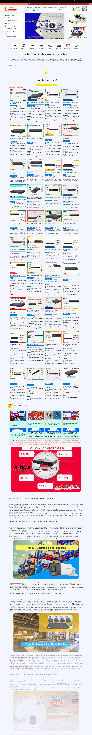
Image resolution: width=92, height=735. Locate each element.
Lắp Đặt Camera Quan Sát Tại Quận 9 (53, 442)
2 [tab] (46, 37)
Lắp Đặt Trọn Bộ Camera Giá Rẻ (35, 424)
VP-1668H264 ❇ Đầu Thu (68, 310)
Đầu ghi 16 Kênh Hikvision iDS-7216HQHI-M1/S (70, 198)
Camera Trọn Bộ (40, 3)
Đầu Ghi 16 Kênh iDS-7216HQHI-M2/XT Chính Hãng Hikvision (34, 198)
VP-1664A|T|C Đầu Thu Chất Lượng (51, 345)
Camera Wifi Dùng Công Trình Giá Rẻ (17, 424)
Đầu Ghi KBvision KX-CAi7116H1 (52, 197)
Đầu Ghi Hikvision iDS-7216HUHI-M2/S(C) (17, 250)
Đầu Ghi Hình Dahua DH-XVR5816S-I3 (35, 103)
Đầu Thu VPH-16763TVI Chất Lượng (16, 345)
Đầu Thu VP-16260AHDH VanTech (53, 172)
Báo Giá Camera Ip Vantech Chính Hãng (18, 444)
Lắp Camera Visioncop (9, 26)
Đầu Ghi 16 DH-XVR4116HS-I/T (16, 138)
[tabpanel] (46, 26)
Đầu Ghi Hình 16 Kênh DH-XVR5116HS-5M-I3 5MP (33, 311)
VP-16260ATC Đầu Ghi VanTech (70, 172)
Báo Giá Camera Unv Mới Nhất (70, 424)
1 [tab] (44, 37)
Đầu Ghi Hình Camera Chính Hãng (17, 87)
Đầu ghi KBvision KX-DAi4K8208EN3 (35, 440)
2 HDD (44, 85)
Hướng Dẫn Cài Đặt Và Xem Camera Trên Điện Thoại (39, 444)
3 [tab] (48, 37)
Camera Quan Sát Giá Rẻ (50, 3)
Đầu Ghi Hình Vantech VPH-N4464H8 (71, 440)
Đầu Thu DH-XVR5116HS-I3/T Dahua (71, 276)
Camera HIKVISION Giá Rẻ (10, 20)
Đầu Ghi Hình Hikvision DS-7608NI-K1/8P (53, 440)
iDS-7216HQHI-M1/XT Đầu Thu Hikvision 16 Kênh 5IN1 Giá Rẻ (34, 381)
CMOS (40, 85)
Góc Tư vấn (73, 3)
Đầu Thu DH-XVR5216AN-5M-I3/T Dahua (34, 139)
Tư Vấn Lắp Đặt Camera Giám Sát (63, 3)
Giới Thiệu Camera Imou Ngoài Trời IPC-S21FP (34, 442)
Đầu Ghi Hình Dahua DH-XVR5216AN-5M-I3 (15, 311)
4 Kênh (54, 85)
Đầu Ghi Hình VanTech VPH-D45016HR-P (69, 224)
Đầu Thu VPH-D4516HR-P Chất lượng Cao (70, 345)
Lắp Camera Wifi (32, 3)
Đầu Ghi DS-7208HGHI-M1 (20, 440)
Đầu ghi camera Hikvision (10, 31)
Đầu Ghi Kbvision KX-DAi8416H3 (70, 102)
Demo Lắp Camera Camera (83, 3)
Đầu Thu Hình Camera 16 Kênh (46, 80)
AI (36, 85)
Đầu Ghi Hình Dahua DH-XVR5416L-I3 (35, 224)
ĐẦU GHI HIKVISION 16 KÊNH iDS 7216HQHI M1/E (70, 380)
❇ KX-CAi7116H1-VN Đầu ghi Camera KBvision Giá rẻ (16, 224)
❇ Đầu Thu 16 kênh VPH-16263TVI (53, 249)
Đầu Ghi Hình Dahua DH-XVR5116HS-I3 (15, 103)
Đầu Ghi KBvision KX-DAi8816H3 (52, 381)
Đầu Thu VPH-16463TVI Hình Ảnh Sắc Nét (70, 250)
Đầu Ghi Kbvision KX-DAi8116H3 (34, 275)
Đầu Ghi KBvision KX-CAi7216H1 (52, 102)
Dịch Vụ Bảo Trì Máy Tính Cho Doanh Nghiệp (53, 424)
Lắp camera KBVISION (9, 15)
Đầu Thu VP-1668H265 (15, 275)
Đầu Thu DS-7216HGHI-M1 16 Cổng (18, 381)
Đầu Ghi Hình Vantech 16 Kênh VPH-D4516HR (52, 276)
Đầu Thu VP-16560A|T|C (32, 344)
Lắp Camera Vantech (9, 23)
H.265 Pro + (49, 85)
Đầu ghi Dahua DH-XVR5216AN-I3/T (18, 199)
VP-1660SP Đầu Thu (31, 249)
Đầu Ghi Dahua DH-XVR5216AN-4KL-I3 (53, 224)
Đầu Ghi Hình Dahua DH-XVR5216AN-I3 (69, 137)
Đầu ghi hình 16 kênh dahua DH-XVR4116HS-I (35, 171)
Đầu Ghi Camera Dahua (10, 28)
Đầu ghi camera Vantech (10, 36)
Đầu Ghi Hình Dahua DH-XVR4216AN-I (15, 172)
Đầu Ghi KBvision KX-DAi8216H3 (52, 137)
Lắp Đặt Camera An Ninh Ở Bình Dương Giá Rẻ (72, 442)
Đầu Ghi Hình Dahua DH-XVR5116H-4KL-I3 (51, 311)
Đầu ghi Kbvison (8, 34)
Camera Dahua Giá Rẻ (9, 18)
